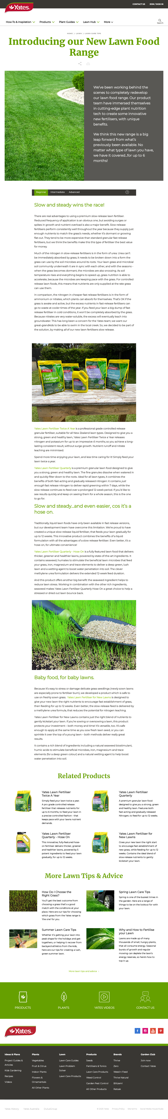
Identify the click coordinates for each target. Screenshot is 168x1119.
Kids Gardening (13, 1070)
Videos (8, 1082)
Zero (115, 1066)
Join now (146, 1060)
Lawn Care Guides (69, 1060)
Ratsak (117, 1089)
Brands (117, 1054)
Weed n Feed (120, 1071)
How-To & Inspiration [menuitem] (20, 22)
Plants (35, 1054)
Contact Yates (148, 1066)
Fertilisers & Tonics (96, 1066)
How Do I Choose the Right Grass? (56, 893)
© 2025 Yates (103, 1109)
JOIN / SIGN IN (156, 4)
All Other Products (96, 1089)
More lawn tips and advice (84, 971)
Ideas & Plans (12, 1054)
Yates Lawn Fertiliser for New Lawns (89, 697)
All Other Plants (40, 1087)
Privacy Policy (118, 1109)
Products (91, 1054)
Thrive (116, 1060)
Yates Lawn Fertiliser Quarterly (52, 468)
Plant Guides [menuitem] (69, 22)
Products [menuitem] (47, 22)
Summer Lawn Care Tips (59, 930)
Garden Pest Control (97, 1083)
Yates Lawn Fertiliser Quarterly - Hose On (59, 551)
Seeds (89, 1060)
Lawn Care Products (70, 1076)
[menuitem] (156, 4)
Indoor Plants (39, 1071)
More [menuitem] (107, 22)
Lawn (62, 1054)
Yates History (12, 1108)
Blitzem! (118, 1083)
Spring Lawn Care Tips (134, 892)
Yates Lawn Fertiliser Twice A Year (54, 428)
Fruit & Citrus (39, 1066)
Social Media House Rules (151, 1109)
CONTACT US (139, 4)
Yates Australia (31, 1108)
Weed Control (93, 1077)
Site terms (132, 1109)
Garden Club (148, 1054)
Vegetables (38, 1060)
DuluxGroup (50, 1108)
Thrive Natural (121, 1077)
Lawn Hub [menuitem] (91, 22)
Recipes (9, 1076)
